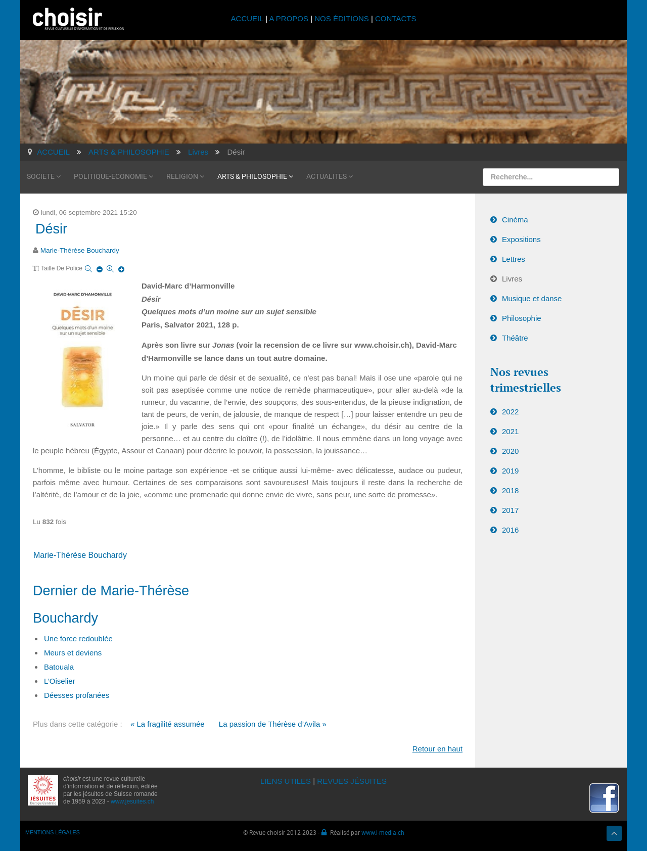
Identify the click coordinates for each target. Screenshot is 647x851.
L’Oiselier (59, 681)
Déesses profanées (76, 695)
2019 (510, 470)
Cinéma (515, 219)
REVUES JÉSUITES (352, 781)
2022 (510, 411)
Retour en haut (437, 748)
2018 (510, 490)
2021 (510, 431)
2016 (510, 530)
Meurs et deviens (73, 652)
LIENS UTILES (285, 781)
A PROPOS (288, 18)
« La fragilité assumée (167, 724)
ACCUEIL (248, 18)
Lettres (513, 259)
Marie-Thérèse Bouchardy (79, 250)
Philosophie (521, 318)
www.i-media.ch (382, 832)
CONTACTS (395, 18)
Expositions (521, 239)
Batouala (59, 667)
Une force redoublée (78, 638)
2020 (510, 451)
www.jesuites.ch (132, 801)
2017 (510, 510)
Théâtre (515, 338)
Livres (512, 278)
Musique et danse (532, 298)
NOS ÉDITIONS (341, 18)
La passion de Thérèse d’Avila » (273, 724)
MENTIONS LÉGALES (52, 832)
